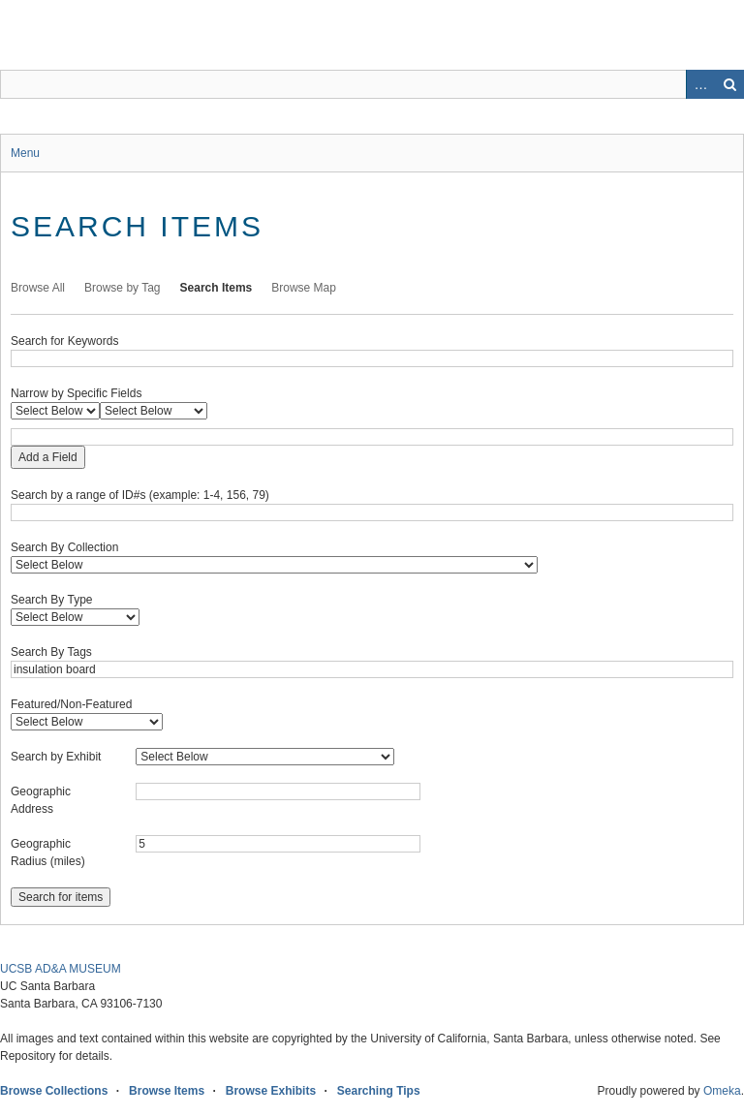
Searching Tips (378, 1091)
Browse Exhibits (271, 1091)
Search (729, 84)
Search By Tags (51, 652)
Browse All (38, 288)
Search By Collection (64, 547)
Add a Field (48, 457)
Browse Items (166, 1091)
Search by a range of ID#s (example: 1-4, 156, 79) (140, 495)
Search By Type (52, 599)
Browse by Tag (122, 288)
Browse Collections (54, 1091)
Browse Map (303, 288)
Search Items (216, 288)
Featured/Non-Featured (71, 704)
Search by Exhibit (56, 756)
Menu (25, 153)
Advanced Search (700, 84)
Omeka (722, 1091)
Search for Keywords (64, 341)
